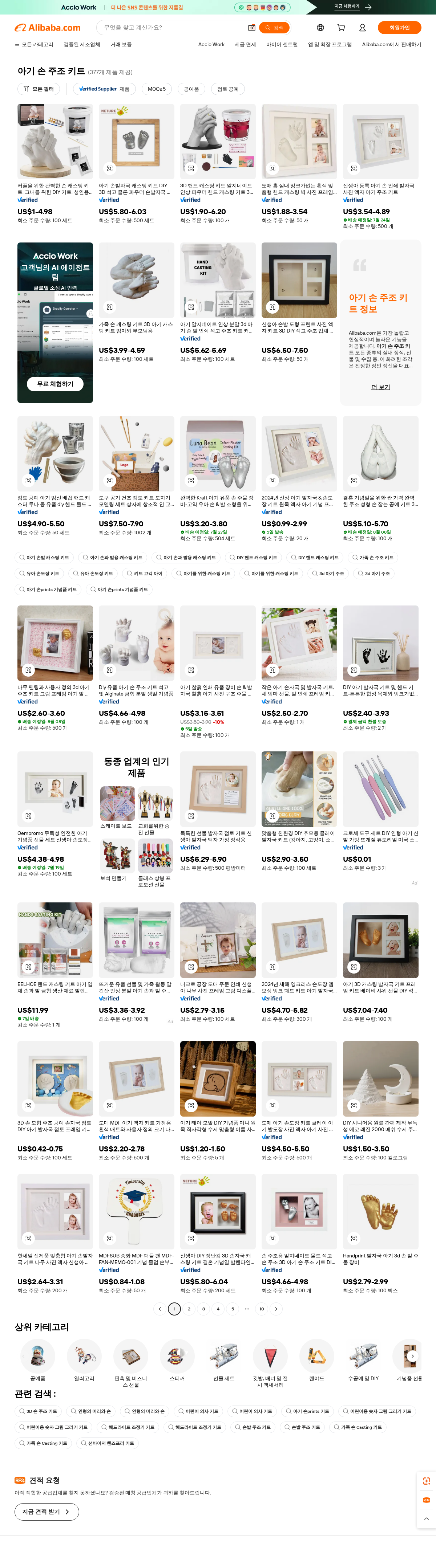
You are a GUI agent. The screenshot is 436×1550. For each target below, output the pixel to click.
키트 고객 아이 (144, 573)
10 (261, 1309)
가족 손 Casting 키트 (358, 1427)
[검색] (274, 27)
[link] (426, 1481)
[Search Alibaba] (173, 28)
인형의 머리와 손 (91, 1411)
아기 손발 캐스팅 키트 (44, 557)
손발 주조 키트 (253, 1427)
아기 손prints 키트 (307, 1411)
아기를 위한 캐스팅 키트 (203, 573)
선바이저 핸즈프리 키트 (107, 1443)
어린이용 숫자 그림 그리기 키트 (377, 1411)
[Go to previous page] (159, 1309)
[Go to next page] (276, 1309)
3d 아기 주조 (328, 573)
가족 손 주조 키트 (372, 557)
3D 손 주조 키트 (38, 1411)
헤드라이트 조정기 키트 (127, 1427)
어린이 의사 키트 (198, 1411)
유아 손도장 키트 (39, 573)
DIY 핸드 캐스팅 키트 (253, 557)
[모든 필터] (38, 89)
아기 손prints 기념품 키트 (48, 589)
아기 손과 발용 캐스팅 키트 (112, 557)
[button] (251, 27)
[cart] (342, 29)
